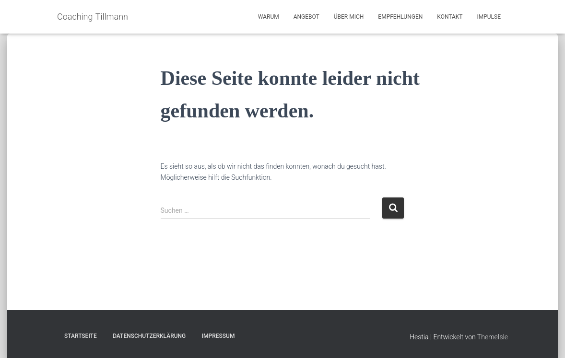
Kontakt (449, 16)
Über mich (349, 16)
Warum (268, 16)
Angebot (306, 16)
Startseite (80, 336)
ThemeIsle (492, 337)
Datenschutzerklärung (149, 336)
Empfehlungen (400, 16)
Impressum (218, 336)
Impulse (489, 16)
